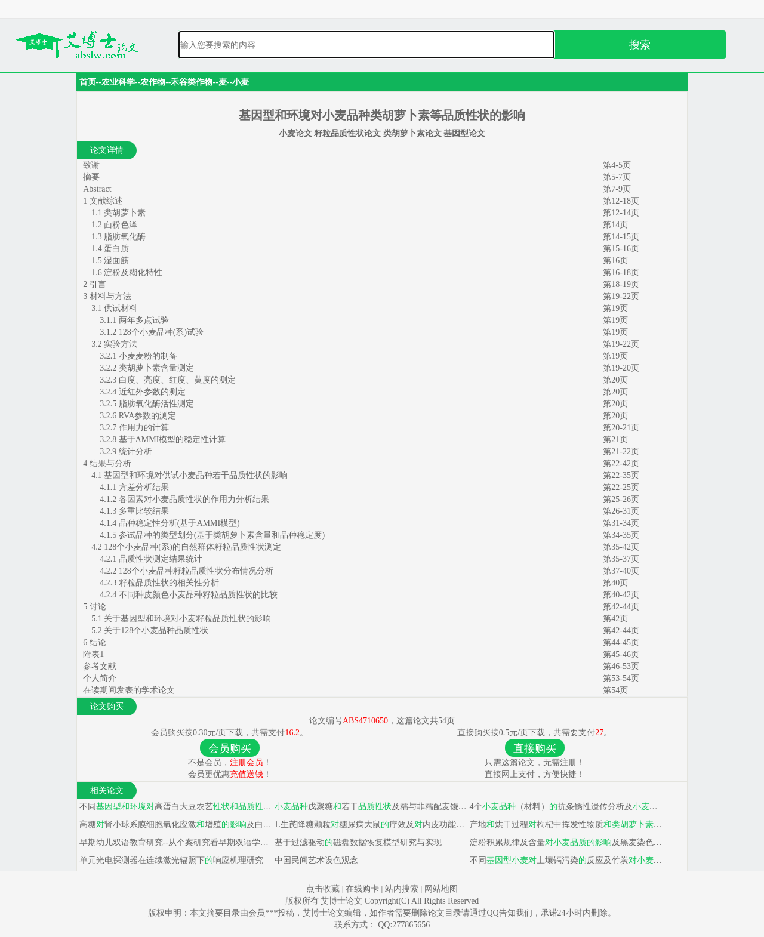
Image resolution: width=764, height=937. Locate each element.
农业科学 (118, 82)
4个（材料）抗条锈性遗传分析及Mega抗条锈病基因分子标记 (565, 806)
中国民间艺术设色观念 (315, 860)
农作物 (152, 82)
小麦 (240, 82)
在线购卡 (362, 888)
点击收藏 (323, 888)
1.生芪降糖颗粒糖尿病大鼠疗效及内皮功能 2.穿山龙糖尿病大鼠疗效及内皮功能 (369, 824)
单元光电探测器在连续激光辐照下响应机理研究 (170, 860)
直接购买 (534, 748)
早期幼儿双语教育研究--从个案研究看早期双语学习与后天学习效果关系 (174, 842)
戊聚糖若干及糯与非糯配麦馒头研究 (369, 806)
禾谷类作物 (191, 82)
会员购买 (229, 748)
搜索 (640, 45)
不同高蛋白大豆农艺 (174, 806)
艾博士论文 (343, 900)
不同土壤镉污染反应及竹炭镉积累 (565, 860)
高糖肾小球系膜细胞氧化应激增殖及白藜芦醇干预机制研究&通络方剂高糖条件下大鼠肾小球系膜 (174, 824)
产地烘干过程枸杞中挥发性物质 (565, 824)
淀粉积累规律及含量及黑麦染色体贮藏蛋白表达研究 (565, 842)
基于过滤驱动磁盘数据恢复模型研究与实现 (357, 842)
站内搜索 (401, 888)
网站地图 (441, 888)
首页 (87, 82)
